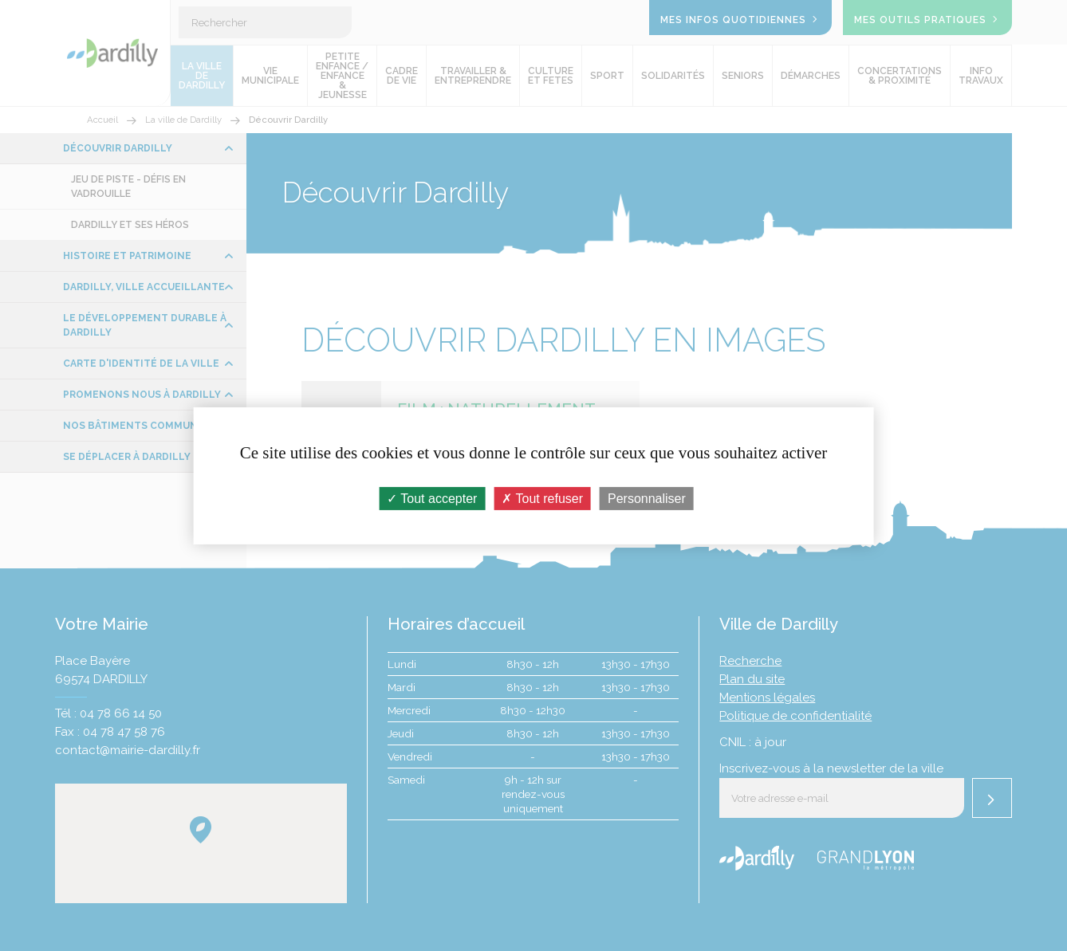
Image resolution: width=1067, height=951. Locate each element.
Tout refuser (542, 498)
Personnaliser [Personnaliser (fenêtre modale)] (647, 498)
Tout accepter (432, 498)
